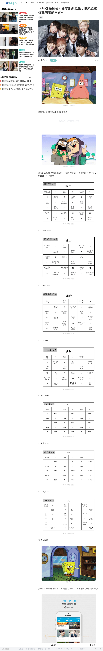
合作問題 (40, 649)
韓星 (33, 3)
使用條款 (21, 649)
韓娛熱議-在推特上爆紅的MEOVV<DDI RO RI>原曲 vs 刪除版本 (18, 81)
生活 (56, 3)
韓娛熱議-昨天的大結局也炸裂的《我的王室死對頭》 (18, 89)
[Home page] (11, 3)
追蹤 (53, 60)
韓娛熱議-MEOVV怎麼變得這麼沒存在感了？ (18, 85)
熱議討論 (49, 3)
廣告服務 (47, 649)
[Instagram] (100, 649)
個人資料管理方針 (31, 649)
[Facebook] (96, 649)
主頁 (20, 3)
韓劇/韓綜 (40, 3)
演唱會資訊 (65, 3)
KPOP (27, 3)
